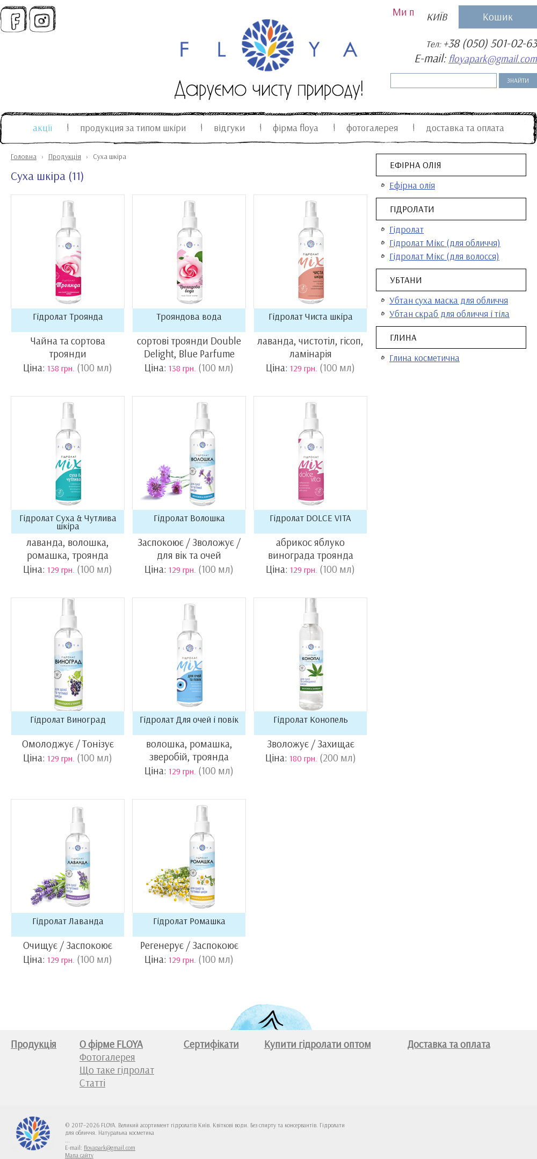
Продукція (64, 156)
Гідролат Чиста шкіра (310, 316)
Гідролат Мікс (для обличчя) (444, 242)
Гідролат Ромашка (189, 920)
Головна (24, 156)
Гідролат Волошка (189, 517)
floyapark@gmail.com (492, 58)
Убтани (406, 279)
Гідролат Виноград (68, 719)
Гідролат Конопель (310, 719)
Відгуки (229, 127)
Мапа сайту (79, 1155)
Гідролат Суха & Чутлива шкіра (68, 521)
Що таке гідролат (116, 1069)
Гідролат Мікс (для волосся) (444, 256)
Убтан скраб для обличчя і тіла (449, 313)
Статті (92, 1082)
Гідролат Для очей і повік (189, 719)
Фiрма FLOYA (295, 127)
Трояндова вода (189, 316)
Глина (403, 337)
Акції (42, 127)
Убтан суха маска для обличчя (448, 300)
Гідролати (412, 208)
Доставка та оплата (465, 127)
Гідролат (406, 229)
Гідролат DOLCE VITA (310, 517)
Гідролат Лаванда (68, 920)
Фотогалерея (372, 127)
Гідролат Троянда (68, 316)
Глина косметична (424, 357)
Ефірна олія (415, 164)
